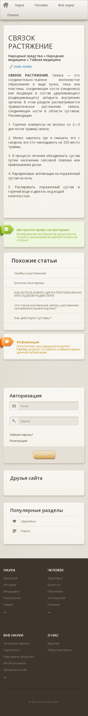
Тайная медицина (45, 59)
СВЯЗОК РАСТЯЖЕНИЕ (30, 42)
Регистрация (18, 441)
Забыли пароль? (21, 435)
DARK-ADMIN (23, 67)
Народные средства (25, 56)
